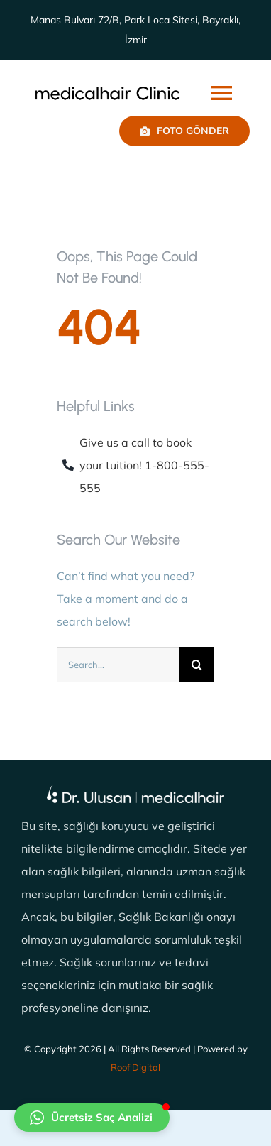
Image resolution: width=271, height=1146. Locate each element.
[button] (92, 1117)
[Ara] (196, 664)
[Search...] (118, 664)
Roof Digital (135, 1067)
